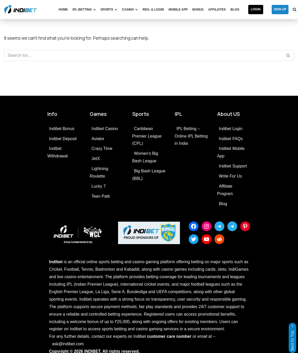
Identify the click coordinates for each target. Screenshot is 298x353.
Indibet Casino (105, 128)
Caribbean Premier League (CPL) (147, 136)
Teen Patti (101, 196)
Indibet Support (233, 166)
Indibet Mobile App (231, 152)
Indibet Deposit (63, 139)
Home (63, 9)
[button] (94, 9)
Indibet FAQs (231, 139)
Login (256, 9)
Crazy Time (102, 148)
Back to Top (292, 337)
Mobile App (178, 9)
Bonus (197, 9)
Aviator (98, 139)
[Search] (143, 55)
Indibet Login (231, 128)
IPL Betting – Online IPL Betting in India (191, 136)
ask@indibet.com (68, 344)
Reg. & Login (153, 9)
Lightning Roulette (99, 172)
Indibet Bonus (61, 128)
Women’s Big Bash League (145, 157)
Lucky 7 (99, 186)
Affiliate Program (225, 190)
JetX (96, 158)
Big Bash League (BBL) (148, 175)
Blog (234, 9)
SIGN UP (280, 9)
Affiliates (217, 9)
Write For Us (230, 176)
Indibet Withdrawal (57, 152)
